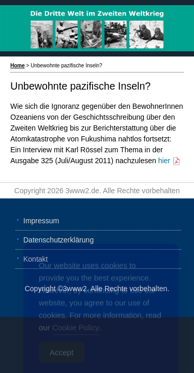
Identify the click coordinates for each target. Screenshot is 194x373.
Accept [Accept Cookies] (61, 357)
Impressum (41, 221)
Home (17, 65)
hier (169, 160)
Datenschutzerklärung (58, 240)
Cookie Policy (75, 332)
